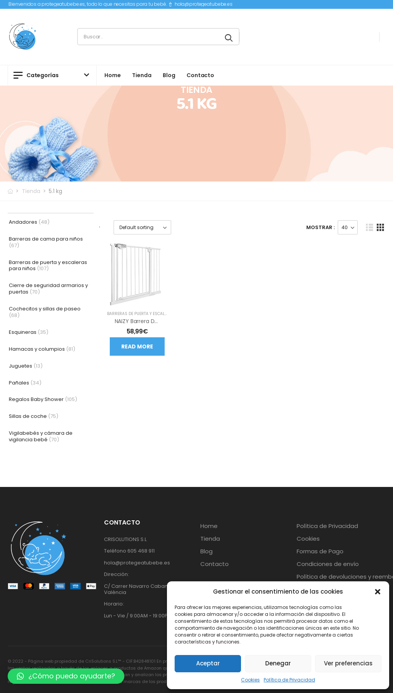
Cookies (250, 679)
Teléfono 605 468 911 (129, 550)
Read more (137, 346)
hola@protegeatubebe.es (204, 4)
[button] (377, 592)
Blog (169, 75)
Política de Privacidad (289, 679)
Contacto (200, 75)
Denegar (278, 663)
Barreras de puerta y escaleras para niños (153, 314)
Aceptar (208, 663)
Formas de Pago (320, 551)
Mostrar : (320, 227)
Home (112, 75)
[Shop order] (142, 227)
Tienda (141, 75)
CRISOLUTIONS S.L (125, 539)
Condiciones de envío (328, 564)
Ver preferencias (348, 663)
